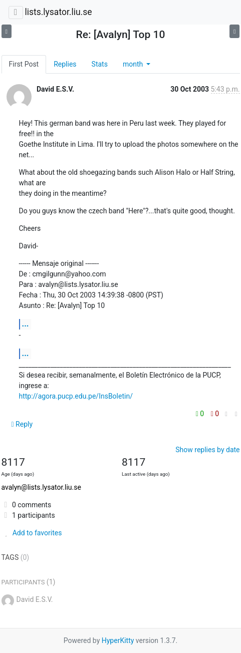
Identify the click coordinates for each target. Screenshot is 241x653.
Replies (65, 64)
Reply (22, 424)
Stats (100, 64)
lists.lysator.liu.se (58, 12)
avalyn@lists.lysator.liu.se (41, 487)
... (25, 324)
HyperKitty (118, 640)
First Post (24, 64)
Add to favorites (32, 533)
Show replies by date (207, 450)
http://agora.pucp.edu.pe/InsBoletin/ (76, 396)
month (134, 64)
